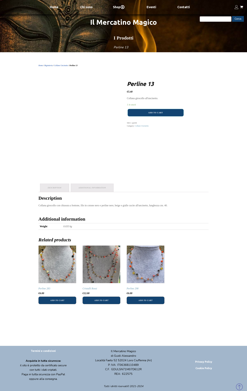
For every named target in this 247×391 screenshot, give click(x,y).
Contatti (183, 7)
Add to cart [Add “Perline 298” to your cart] (145, 300)
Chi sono (86, 7)
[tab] (54, 188)
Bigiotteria (48, 65)
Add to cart (155, 113)
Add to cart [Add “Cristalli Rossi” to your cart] (101, 300)
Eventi (151, 7)
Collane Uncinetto (61, 65)
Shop (119, 7)
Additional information (92, 188)
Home (54, 7)
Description (54, 188)
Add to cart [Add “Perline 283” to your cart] (57, 300)
